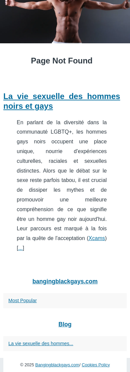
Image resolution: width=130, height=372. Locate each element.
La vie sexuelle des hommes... (40, 343)
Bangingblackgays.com (57, 364)
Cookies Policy (96, 364)
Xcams (96, 238)
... (20, 248)
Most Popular (22, 300)
